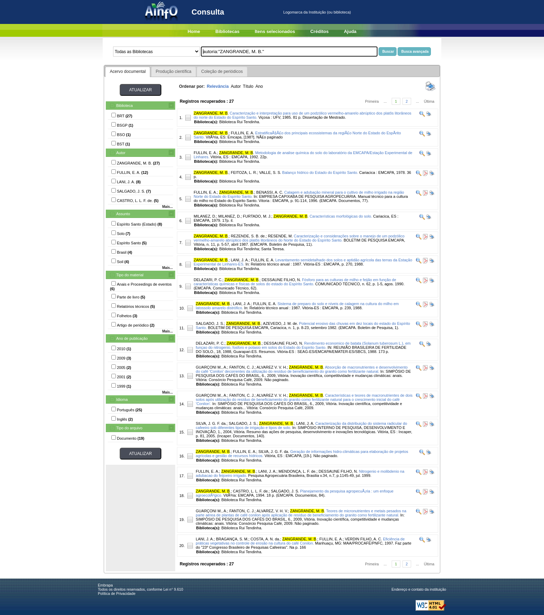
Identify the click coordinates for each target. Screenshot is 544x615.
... (385, 101)
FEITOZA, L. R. (244, 172)
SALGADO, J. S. (210, 323)
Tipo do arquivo (129, 428)
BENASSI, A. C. (269, 192)
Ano (259, 86)
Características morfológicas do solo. (340, 216)
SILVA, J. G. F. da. (211, 423)
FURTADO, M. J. (257, 216)
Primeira (372, 101)
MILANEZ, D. (205, 216)
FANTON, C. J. (242, 367)
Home (194, 31)
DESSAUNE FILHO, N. (281, 280)
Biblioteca (124, 105)
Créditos (319, 31)
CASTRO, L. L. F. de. (251, 491)
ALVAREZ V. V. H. (272, 367)
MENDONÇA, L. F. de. (297, 471)
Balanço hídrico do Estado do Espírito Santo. (320, 172)
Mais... (167, 207)
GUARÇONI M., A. (211, 367)
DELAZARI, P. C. (208, 280)
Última (429, 101)
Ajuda (350, 31)
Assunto (123, 214)
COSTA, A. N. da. (265, 539)
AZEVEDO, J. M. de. (280, 323)
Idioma (122, 399)
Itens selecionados (275, 31)
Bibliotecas (227, 31)
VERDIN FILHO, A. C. (363, 539)
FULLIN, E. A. (242, 133)
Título (248, 86)
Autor (120, 153)
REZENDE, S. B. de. (248, 236)
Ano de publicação (132, 338)
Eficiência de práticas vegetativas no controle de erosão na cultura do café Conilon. (300, 541)
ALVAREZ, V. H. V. (272, 511)
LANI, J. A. (240, 260)
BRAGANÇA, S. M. (232, 539)
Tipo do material (129, 275)
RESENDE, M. (280, 236)
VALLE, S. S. (270, 172)
